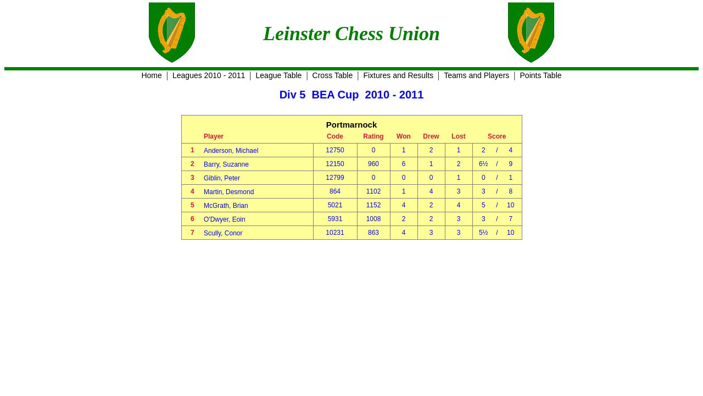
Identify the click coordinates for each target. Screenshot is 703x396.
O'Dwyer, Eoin (225, 219)
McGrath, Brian (226, 206)
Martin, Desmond (229, 192)
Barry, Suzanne (226, 164)
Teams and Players (476, 75)
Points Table (541, 75)
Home (151, 75)
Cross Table (333, 75)
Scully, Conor (223, 233)
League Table (279, 75)
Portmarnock (351, 124)
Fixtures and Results (398, 75)
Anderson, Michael (231, 151)
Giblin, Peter (222, 178)
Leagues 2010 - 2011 (208, 75)
